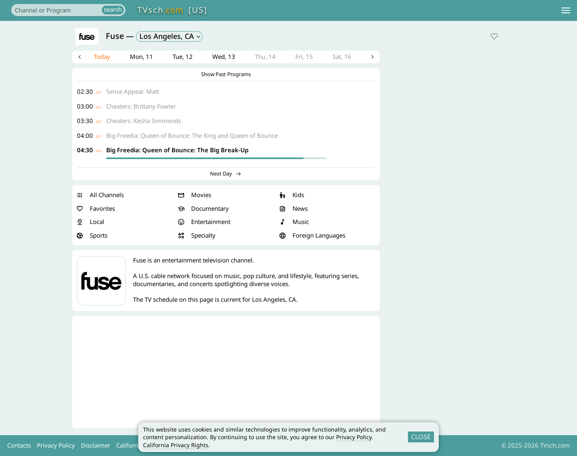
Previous (81, 57)
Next (371, 57)
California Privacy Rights (175, 445)
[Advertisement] (226, 373)
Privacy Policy (353, 437)
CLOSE (421, 436)
